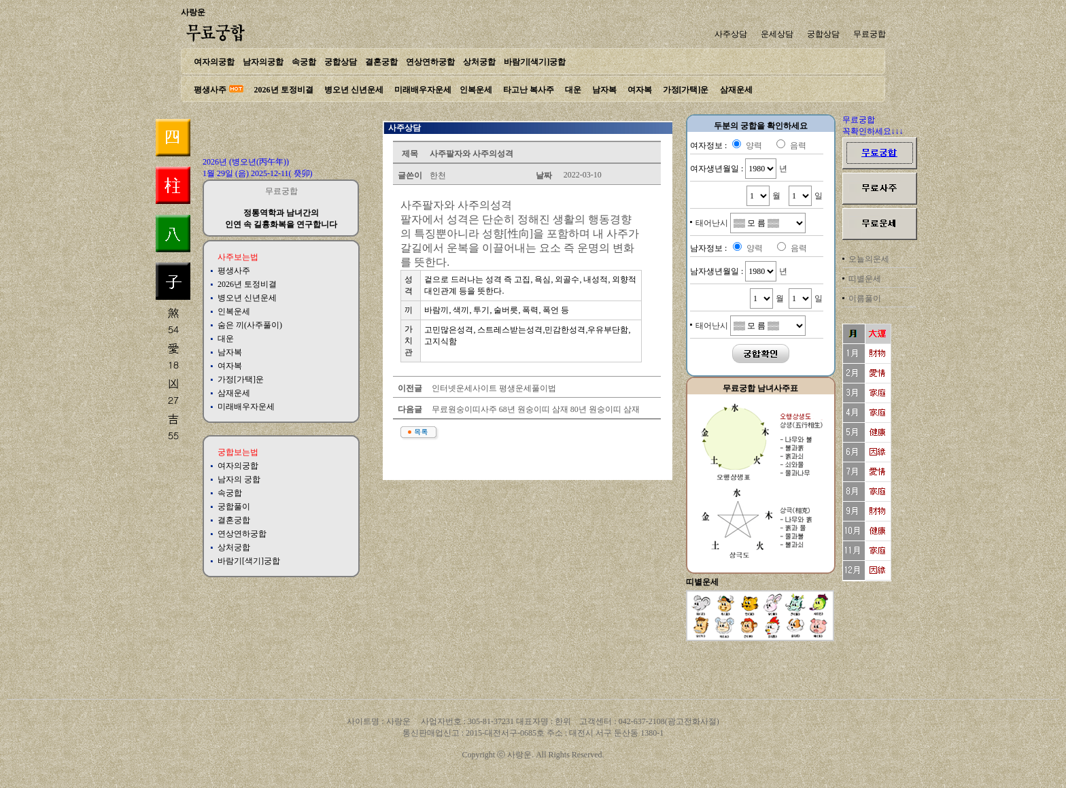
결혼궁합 (381, 62)
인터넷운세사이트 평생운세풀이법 (493, 388)
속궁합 (304, 62)
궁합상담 (823, 34)
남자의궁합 (263, 62)
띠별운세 (864, 279)
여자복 (639, 90)
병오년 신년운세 (353, 90)
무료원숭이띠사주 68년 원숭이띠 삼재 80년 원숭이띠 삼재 (535, 409)
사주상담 (731, 34)
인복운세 (476, 90)
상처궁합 (479, 62)
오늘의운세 (868, 259)
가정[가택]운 (686, 90)
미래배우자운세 (422, 90)
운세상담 (777, 34)
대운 (573, 90)
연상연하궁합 (430, 62)
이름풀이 (864, 298)
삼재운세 (736, 90)
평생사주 (210, 90)
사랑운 (193, 12)
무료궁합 (869, 34)
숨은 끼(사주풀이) (250, 325)
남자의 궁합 (239, 479)
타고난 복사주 (528, 90)
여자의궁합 (214, 62)
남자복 (604, 90)
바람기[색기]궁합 (535, 62)
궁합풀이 (234, 506)
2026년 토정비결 (283, 90)
